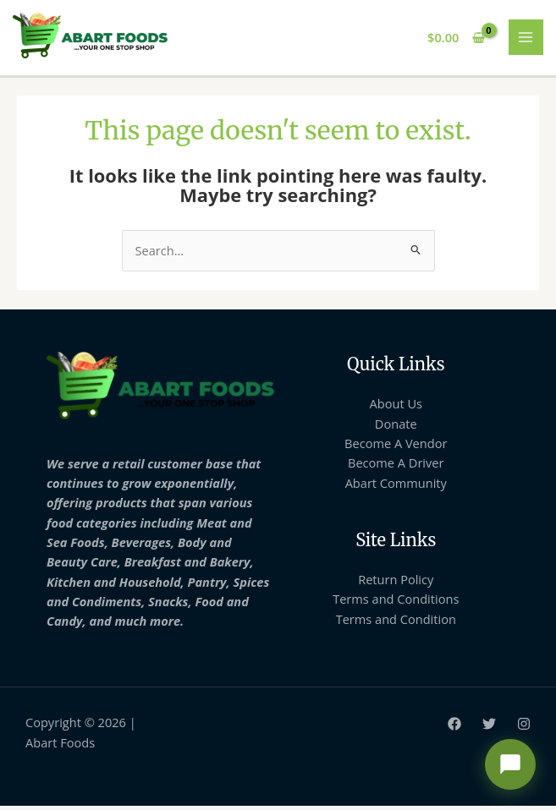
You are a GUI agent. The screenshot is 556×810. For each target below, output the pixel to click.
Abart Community (396, 487)
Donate (396, 427)
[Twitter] (489, 728)
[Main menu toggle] (526, 39)
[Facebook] (454, 728)
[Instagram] (524, 728)
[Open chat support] (510, 764)
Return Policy (395, 583)
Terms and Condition (396, 623)
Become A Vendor (395, 447)
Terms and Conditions (396, 602)
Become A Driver (395, 466)
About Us (396, 407)
